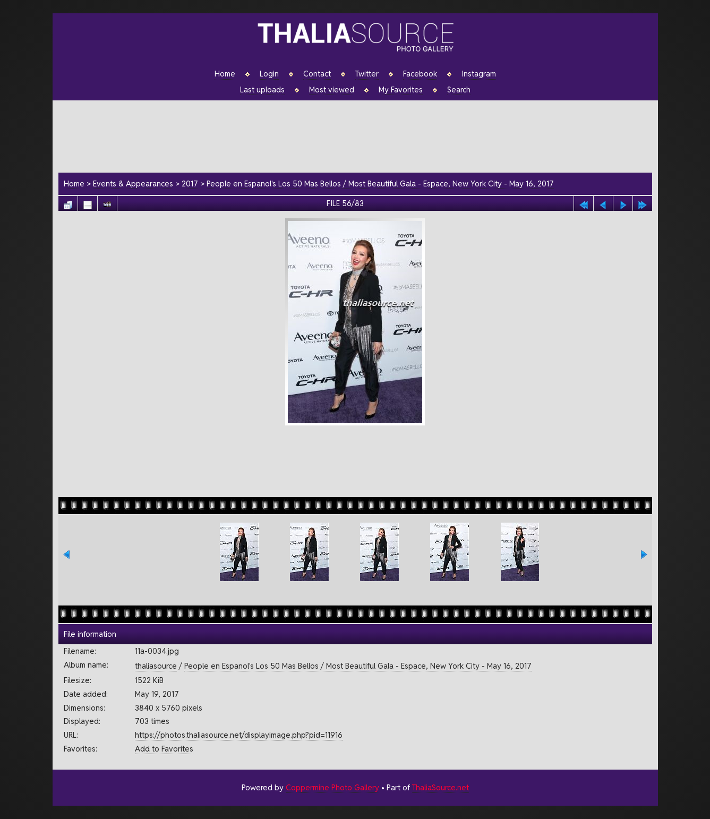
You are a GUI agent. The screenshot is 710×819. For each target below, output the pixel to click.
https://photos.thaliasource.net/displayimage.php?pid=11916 (239, 735)
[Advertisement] (360, 135)
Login (269, 74)
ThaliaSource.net (440, 787)
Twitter (367, 74)
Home (225, 74)
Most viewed (331, 90)
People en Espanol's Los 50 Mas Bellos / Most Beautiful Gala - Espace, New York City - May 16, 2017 (380, 183)
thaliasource (156, 666)
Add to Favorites (164, 749)
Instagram (478, 74)
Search (459, 90)
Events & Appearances (133, 183)
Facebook (420, 74)
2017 (190, 183)
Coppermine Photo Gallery (332, 787)
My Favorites (401, 90)
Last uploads (262, 90)
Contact (317, 74)
